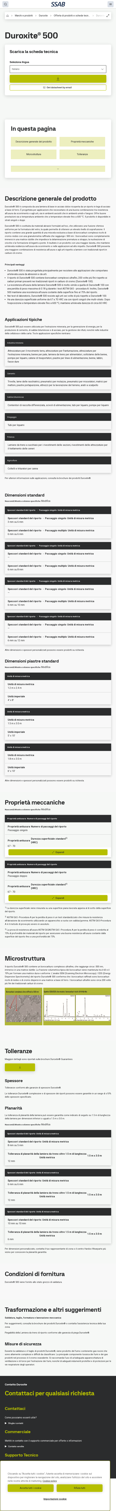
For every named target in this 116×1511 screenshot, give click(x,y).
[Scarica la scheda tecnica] (58, 79)
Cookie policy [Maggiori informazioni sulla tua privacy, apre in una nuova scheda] (50, 1481)
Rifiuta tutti (79, 1488)
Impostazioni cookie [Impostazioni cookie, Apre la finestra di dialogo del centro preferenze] (55, 1499)
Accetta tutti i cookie (30, 1488)
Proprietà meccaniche (82, 141)
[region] (55, 1486)
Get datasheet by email (57, 87)
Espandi (58, 852)
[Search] (5, 4)
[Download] (20, 1067)
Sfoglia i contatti (14, 1423)
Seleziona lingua (19, 62)
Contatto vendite (14, 1446)
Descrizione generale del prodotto (34, 141)
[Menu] (111, 4)
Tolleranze (82, 154)
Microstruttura (33, 154)
